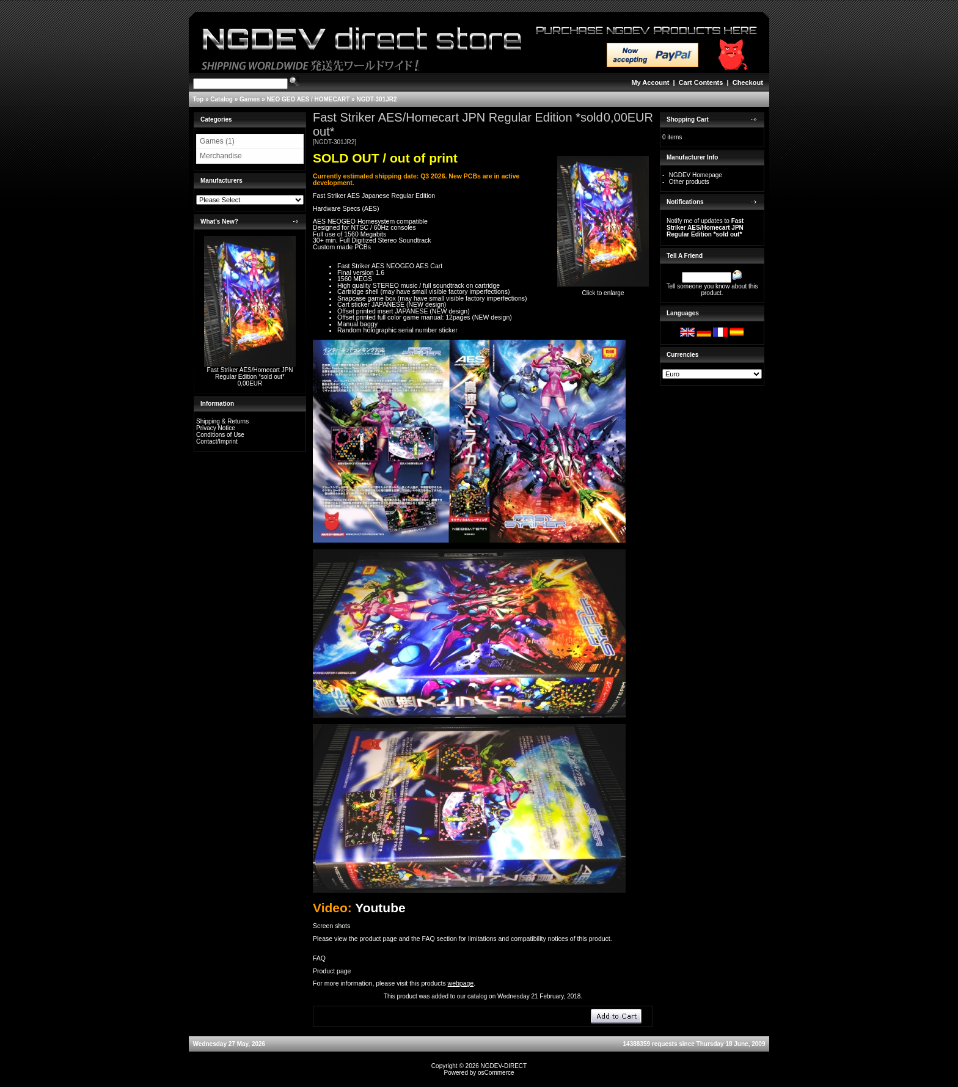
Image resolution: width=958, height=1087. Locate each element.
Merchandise (221, 156)
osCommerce (496, 1072)
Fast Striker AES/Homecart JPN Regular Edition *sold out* (250, 373)
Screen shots (331, 925)
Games (250, 99)
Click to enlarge (603, 290)
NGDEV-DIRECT (504, 1066)
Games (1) (217, 141)
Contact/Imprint (217, 441)
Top (198, 99)
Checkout (748, 82)
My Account (650, 82)
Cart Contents (701, 82)
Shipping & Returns (222, 421)
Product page (332, 971)
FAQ (319, 958)
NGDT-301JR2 (376, 99)
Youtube (380, 908)
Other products (689, 181)
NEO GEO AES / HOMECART (308, 99)
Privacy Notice (215, 428)
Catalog (221, 99)
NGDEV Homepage (695, 175)
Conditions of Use (220, 434)
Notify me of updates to (705, 228)
